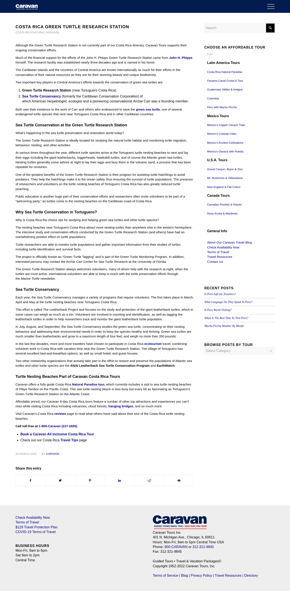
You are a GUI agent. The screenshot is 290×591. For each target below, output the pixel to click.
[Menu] (269, 6)
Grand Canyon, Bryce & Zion (225, 169)
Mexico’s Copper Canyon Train (226, 125)
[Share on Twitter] (60, 480)
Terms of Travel (218, 252)
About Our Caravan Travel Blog (229, 242)
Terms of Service (165, 575)
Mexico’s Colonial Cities (221, 133)
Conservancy (50, 96)
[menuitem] (259, 6)
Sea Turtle (31, 96)
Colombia (213, 98)
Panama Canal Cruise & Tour (225, 80)
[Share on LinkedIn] (119, 480)
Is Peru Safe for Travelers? (220, 294)
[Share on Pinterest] (90, 480)
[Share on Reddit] (149, 480)
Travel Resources (219, 257)
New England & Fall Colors (223, 187)
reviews (60, 413)
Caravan (52, 453)
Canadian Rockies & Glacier (224, 204)
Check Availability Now (223, 247)
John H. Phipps (180, 57)
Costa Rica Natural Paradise (37, 32)
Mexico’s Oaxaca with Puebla (225, 151)
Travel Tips (69, 440)
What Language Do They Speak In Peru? (228, 302)
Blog (184, 575)
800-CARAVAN (176, 547)
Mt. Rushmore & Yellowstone (225, 178)
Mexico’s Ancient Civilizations (225, 142)
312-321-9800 (203, 547)
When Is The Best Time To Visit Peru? (226, 318)
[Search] (259, 6)
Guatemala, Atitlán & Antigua (225, 89)
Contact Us (215, 261)
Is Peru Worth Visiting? (218, 310)
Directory (251, 575)
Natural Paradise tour (88, 384)
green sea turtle (148, 109)
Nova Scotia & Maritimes (222, 213)
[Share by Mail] (179, 480)
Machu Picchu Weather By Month (224, 326)
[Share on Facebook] (31, 480)
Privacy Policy (201, 575)
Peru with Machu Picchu (222, 107)
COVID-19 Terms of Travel (36, 532)
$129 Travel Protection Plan (37, 527)
